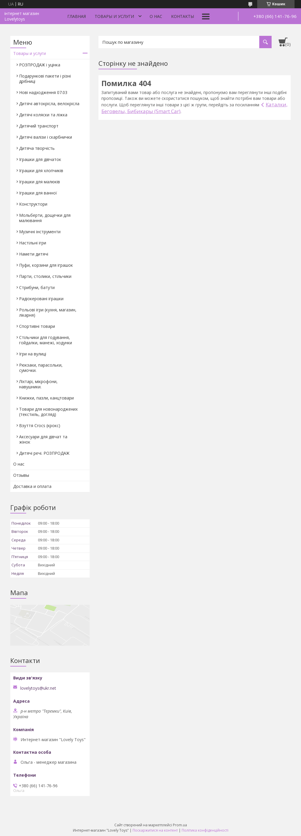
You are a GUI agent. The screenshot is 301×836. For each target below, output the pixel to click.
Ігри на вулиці (32, 354)
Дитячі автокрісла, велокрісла (49, 103)
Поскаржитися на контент (155, 830)
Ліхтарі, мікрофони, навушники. (38, 384)
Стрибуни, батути (37, 287)
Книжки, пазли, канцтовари (46, 398)
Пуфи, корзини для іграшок (46, 265)
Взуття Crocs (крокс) (39, 425)
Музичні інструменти (40, 231)
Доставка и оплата (32, 486)
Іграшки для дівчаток (40, 159)
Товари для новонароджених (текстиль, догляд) (48, 411)
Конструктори (33, 204)
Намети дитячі (33, 254)
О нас (156, 16)
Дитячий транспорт (38, 126)
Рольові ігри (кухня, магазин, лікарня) (47, 312)
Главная (76, 16)
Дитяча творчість (37, 148)
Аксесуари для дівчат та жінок (43, 439)
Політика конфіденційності (205, 830)
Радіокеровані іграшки (41, 298)
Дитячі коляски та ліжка (43, 114)
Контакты (182, 16)
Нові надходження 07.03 (43, 92)
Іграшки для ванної (38, 193)
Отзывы (21, 475)
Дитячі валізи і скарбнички (45, 137)
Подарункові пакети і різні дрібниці (45, 78)
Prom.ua (180, 824)
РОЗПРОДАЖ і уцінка (39, 65)
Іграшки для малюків (39, 181)
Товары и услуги (114, 16)
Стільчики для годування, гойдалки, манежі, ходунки (45, 340)
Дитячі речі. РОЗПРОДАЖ (44, 453)
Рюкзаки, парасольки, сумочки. (41, 367)
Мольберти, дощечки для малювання (45, 217)
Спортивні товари (37, 326)
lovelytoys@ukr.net (38, 688)
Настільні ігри (32, 243)
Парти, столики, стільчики (45, 276)
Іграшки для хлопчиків (41, 170)
